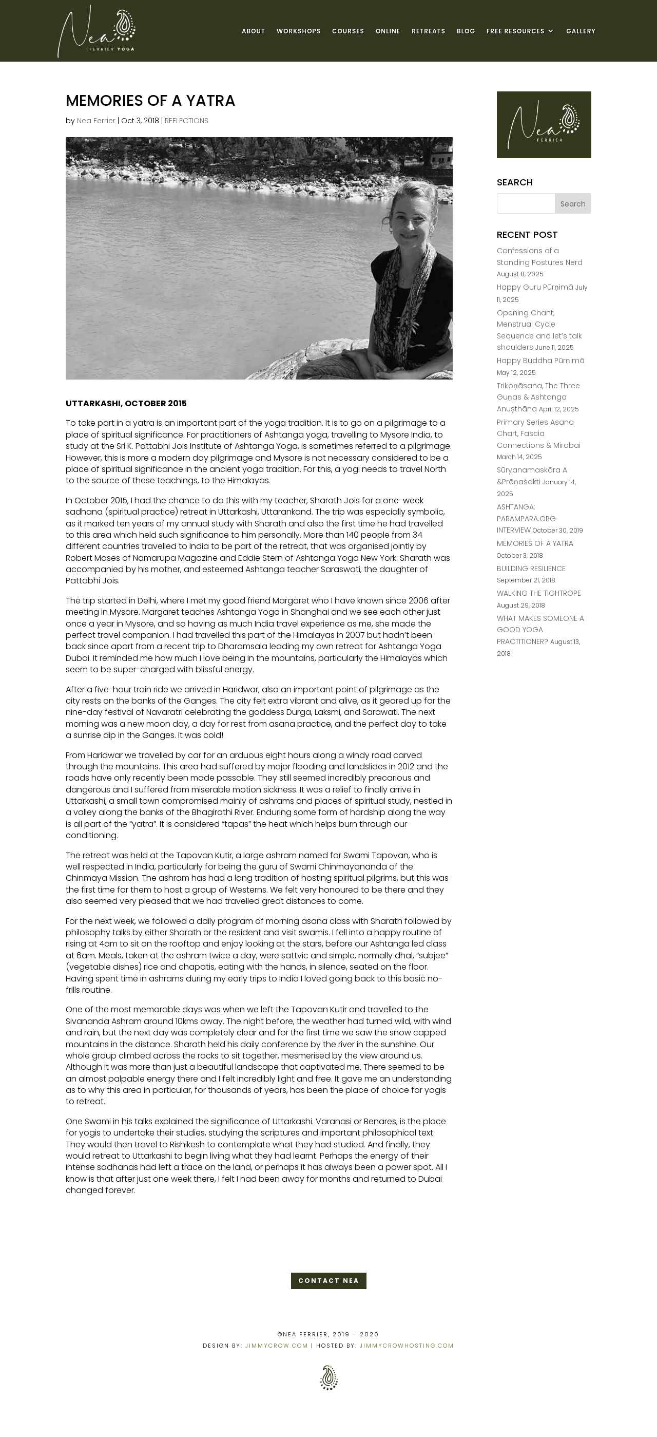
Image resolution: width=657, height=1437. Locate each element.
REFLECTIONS (186, 121)
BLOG (466, 31)
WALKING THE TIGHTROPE (539, 593)
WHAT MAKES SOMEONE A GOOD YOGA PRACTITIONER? (540, 630)
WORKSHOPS (299, 31)
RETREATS (429, 31)
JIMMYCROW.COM (276, 1345)
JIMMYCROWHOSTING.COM (407, 1345)
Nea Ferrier (96, 121)
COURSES (348, 31)
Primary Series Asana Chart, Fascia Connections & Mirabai (539, 433)
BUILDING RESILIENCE (531, 568)
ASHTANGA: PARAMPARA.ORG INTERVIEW (526, 518)
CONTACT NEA (328, 1280)
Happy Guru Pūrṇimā (535, 287)
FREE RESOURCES (516, 31)
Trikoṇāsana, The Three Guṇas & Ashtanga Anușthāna (538, 397)
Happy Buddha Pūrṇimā (541, 360)
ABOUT (253, 31)
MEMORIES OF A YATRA (535, 543)
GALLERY (581, 31)
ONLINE (388, 31)
